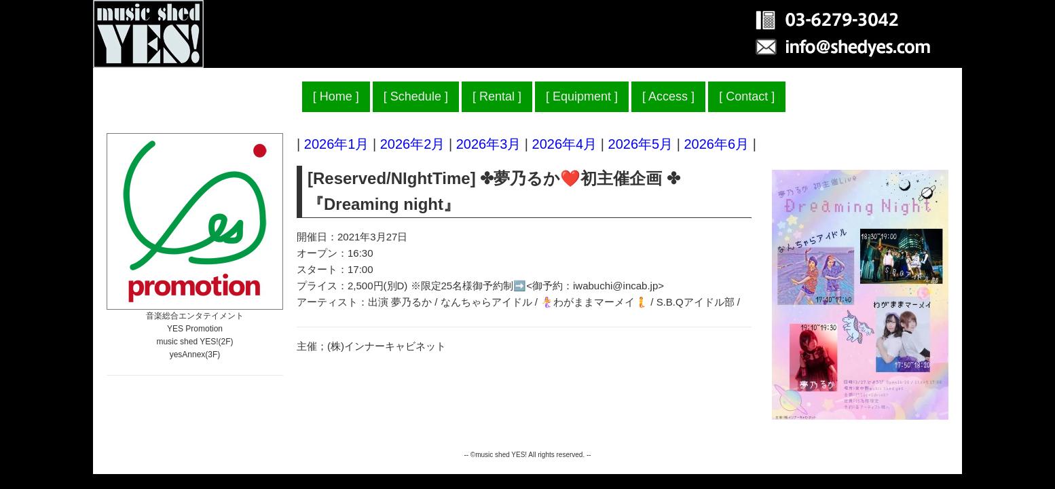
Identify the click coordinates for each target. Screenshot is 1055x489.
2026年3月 (488, 144)
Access (668, 96)
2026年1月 (336, 144)
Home (336, 96)
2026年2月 (412, 144)
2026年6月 (716, 144)
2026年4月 (564, 144)
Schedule (415, 96)
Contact (747, 96)
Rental (497, 96)
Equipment (582, 96)
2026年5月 (640, 144)
